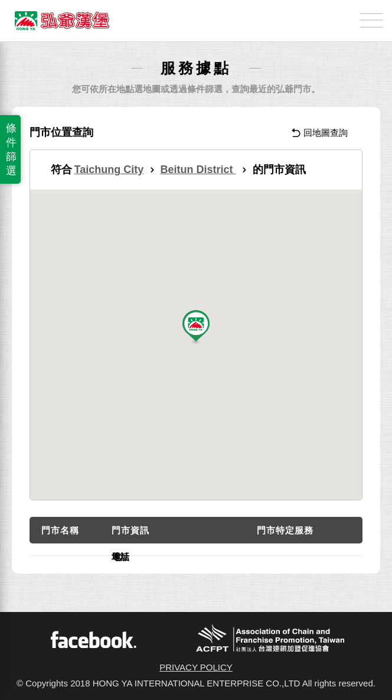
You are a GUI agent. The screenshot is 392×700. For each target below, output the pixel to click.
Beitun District (198, 169)
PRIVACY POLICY (196, 667)
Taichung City (109, 169)
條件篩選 (11, 149)
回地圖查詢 (320, 133)
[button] (196, 327)
